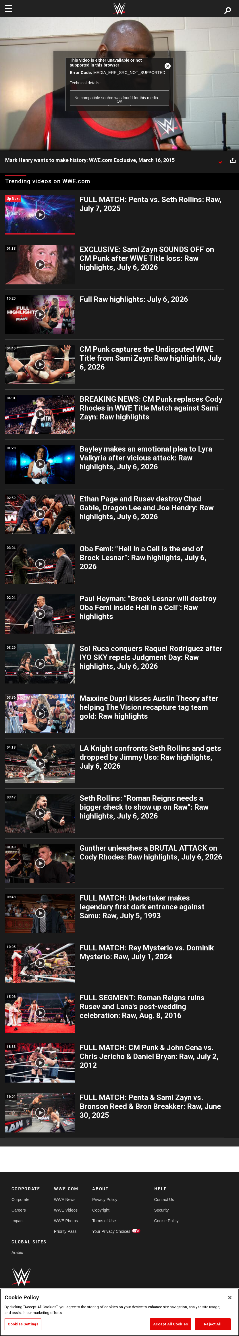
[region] (119, 1312)
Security (161, 1210)
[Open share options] (232, 160)
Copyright (100, 1210)
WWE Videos (66, 1210)
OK (119, 101)
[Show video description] (220, 160)
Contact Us (164, 1199)
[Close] (229, 1297)
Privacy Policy (104, 1199)
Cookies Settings (23, 1324)
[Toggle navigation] (8, 8)
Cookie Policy (166, 1220)
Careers (18, 1210)
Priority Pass (65, 1231)
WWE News (65, 1199)
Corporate (20, 1199)
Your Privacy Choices (111, 1231)
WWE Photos (66, 1220)
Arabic (17, 1252)
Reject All (212, 1324)
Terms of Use (104, 1220)
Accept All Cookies (170, 1324)
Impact (17, 1220)
